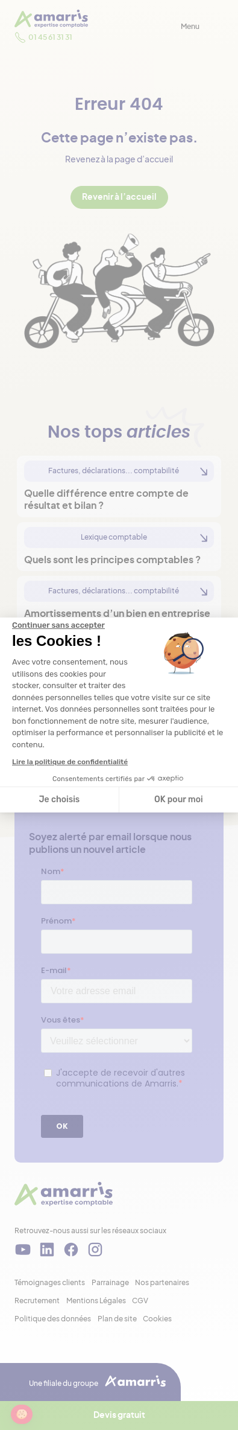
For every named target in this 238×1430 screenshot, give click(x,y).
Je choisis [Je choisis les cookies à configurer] (59, 799)
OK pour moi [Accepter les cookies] (178, 799)
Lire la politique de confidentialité (70, 762)
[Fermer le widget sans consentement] (58, 625)
